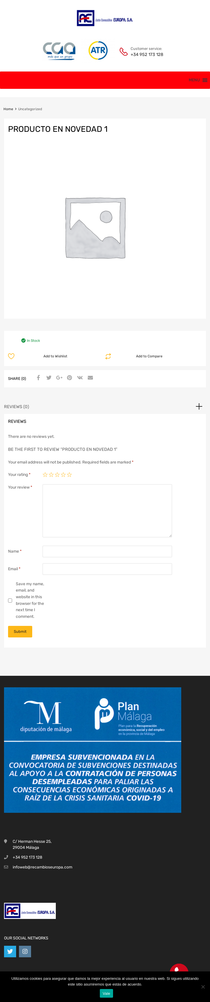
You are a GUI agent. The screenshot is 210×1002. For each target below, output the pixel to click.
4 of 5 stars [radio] (63, 474)
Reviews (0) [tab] (16, 406)
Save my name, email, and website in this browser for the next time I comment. (30, 600)
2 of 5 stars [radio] (51, 474)
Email (14, 568)
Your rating (19, 474)
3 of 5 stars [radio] (57, 474)
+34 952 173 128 (145, 54)
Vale (106, 993)
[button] (194, 80)
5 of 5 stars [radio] (69, 474)
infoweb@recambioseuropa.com (42, 867)
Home (8, 109)
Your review (20, 487)
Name (15, 551)
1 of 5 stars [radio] (45, 474)
